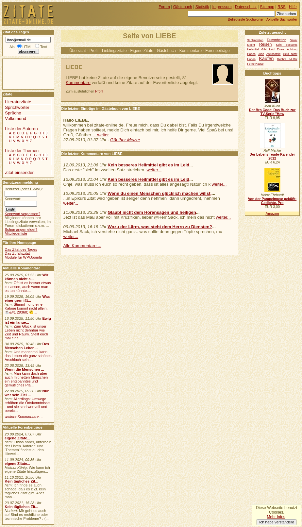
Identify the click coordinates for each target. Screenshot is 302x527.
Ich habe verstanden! (276, 522)
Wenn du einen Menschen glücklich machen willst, (159, 193)
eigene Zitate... (17, 438)
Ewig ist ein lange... (28, 320)
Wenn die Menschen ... (24, 369)
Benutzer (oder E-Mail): (23, 189)
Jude (261, 54)
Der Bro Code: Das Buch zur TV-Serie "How (272, 112)
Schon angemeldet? (21, 229)
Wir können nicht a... (26, 277)
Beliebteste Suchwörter (245, 19)
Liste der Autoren (21, 128)
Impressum (222, 7)
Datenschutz (246, 7)
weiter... (153, 169)
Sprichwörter (17, 107)
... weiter (100, 134)
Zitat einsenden (20, 172)
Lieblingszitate (114, 50)
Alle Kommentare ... (82, 245)
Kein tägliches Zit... (21, 481)
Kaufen (266, 58)
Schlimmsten (255, 40)
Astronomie (273, 54)
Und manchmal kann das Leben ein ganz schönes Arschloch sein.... (28, 356)
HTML (27, 47)
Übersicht (77, 50)
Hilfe (293, 7)
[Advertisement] (22, 73)
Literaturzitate (18, 101)
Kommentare (190, 50)
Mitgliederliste (16, 233)
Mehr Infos (276, 517)
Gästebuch (166, 50)
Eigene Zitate (141, 50)
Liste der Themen (22, 150)
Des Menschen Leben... (27, 346)
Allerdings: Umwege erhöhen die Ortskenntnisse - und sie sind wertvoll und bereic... (27, 405)
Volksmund (15, 118)
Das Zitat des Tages (21, 249)
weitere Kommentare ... (23, 416)
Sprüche (13, 112)
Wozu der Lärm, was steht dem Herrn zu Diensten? (160, 226)
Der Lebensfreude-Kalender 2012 (272, 156)
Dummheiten (276, 40)
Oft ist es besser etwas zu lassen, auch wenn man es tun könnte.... (28, 287)
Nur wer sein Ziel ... (27, 393)
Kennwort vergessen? (22, 214)
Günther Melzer (125, 139)
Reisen (265, 44)
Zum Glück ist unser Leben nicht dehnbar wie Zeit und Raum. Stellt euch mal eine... (26, 332)
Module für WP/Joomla (23, 257)
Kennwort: (13, 199)
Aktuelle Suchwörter (281, 19)
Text (43, 47)
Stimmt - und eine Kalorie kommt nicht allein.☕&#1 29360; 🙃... (26, 308)
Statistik (202, 7)
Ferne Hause (255, 63)
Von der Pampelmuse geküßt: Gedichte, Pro (272, 201)
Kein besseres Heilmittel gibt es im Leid (148, 164)
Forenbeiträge (217, 50)
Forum (164, 7)
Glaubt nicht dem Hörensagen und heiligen (152, 212)
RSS (281, 7)
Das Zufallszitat (17, 253)
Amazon (272, 213)
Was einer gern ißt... (27, 298)
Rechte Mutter (287, 59)
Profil (94, 50)
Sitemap (267, 7)
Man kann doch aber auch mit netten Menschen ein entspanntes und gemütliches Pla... (26, 379)
